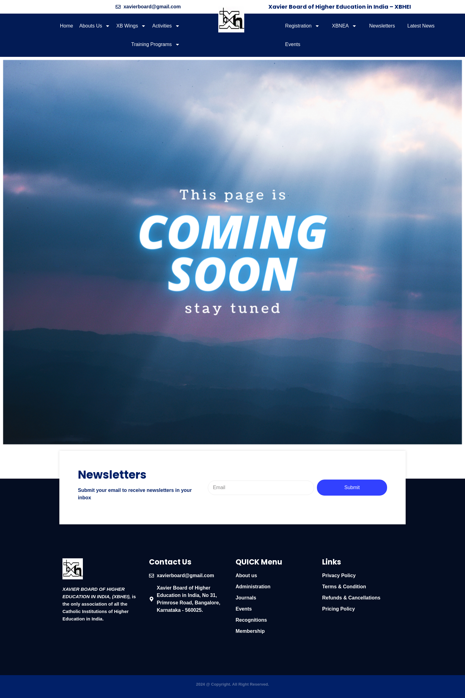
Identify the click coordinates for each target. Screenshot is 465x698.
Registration (302, 26)
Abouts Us (94, 26)
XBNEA (344, 26)
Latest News (421, 25)
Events (292, 44)
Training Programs (155, 44)
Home (66, 25)
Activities (166, 26)
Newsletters (382, 25)
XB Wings (131, 26)
